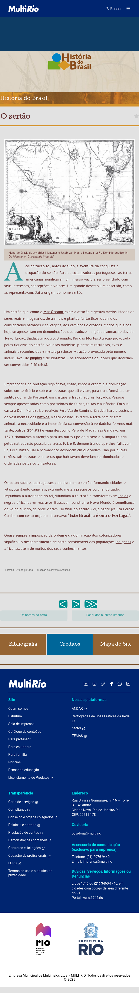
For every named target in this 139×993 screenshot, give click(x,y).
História (9, 569)
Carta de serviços (23, 802)
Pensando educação (23, 770)
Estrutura (15, 716)
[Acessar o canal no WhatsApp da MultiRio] (119, 683)
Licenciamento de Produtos (31, 778)
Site (11, 699)
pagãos (36, 357)
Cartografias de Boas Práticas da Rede (100, 718)
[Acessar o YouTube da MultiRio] (86, 683)
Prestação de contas (25, 832)
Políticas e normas (24, 825)
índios (112, 318)
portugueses (43, 482)
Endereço (80, 793)
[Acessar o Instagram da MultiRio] (94, 683)
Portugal (40, 397)
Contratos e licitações (26, 848)
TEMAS (79, 736)
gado (115, 489)
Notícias (14, 762)
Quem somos (18, 709)
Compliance (19, 809)
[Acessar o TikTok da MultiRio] (103, 683)
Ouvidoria (80, 824)
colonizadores (83, 272)
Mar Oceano (53, 311)
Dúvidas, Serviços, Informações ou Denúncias (101, 873)
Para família (17, 755)
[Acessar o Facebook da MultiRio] (111, 683)
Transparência (20, 793)
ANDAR (79, 709)
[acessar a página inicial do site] (23, 8)
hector (78, 728)
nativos (43, 416)
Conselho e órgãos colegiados (33, 817)
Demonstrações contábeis (30, 840)
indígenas (123, 541)
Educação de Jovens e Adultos (52, 569)
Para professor (19, 739)
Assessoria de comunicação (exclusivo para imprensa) (96, 847)
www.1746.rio (92, 898)
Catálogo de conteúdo (24, 732)
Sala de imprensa (21, 724)
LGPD (14, 863)
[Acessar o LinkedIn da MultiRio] (128, 683)
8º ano (29, 569)
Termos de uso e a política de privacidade (30, 873)
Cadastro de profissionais (29, 855)
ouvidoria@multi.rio (86, 833)
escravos (45, 502)
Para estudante (19, 747)
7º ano (19, 569)
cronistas (33, 430)
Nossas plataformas (89, 699)
